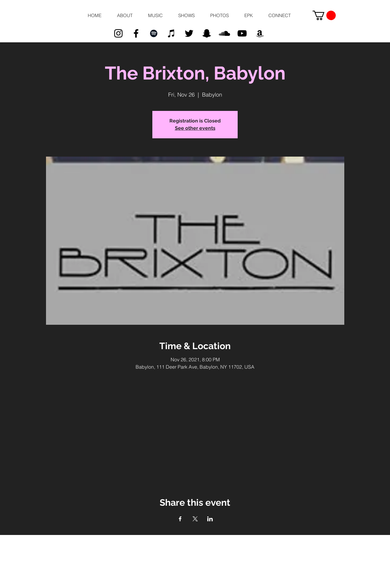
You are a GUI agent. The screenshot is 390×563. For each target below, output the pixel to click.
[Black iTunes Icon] (171, 33)
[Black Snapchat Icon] (206, 33)
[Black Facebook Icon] (136, 33)
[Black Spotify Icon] (153, 33)
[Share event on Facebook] (180, 518)
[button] (124, 15)
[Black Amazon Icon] (259, 33)
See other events (195, 128)
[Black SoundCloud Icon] (224, 33)
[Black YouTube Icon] (242, 33)
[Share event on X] (195, 518)
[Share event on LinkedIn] (210, 518)
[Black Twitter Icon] (189, 33)
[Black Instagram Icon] (118, 33)
